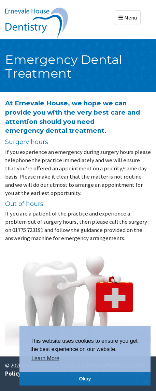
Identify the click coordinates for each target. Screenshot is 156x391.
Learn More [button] (45, 358)
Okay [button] (85, 378)
